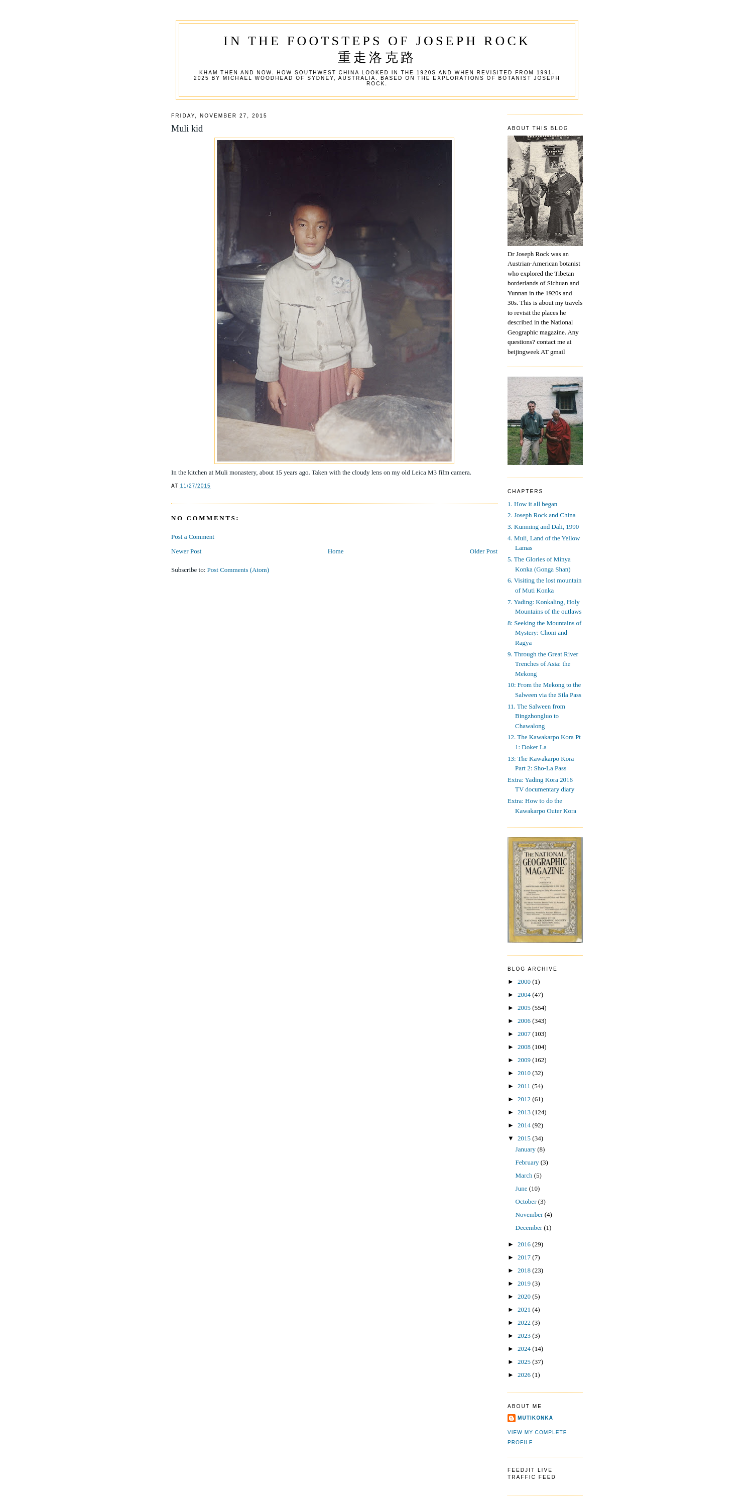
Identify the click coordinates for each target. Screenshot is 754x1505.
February (528, 1162)
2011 (525, 1086)
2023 (525, 1335)
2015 (525, 1138)
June (522, 1188)
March (525, 1175)
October (527, 1201)
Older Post (483, 551)
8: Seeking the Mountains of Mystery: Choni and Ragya (544, 632)
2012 (525, 1099)
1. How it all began (532, 504)
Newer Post (186, 551)
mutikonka (535, 1418)
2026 (525, 1374)
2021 (525, 1309)
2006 (525, 1020)
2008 (525, 1047)
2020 (525, 1296)
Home (336, 551)
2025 (525, 1361)
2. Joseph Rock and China (541, 515)
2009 (525, 1060)
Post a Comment (192, 536)
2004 (525, 994)
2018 (525, 1270)
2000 (525, 981)
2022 (525, 1322)
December (530, 1227)
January (527, 1149)
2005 (525, 1007)
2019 (525, 1283)
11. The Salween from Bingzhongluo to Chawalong (536, 716)
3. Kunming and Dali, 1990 (543, 526)
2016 (525, 1244)
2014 (525, 1125)
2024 (525, 1348)
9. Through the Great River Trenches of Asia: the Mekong (543, 663)
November (530, 1214)
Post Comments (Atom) (238, 569)
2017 (525, 1257)
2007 (525, 1033)
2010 (525, 1073)
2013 (525, 1112)
